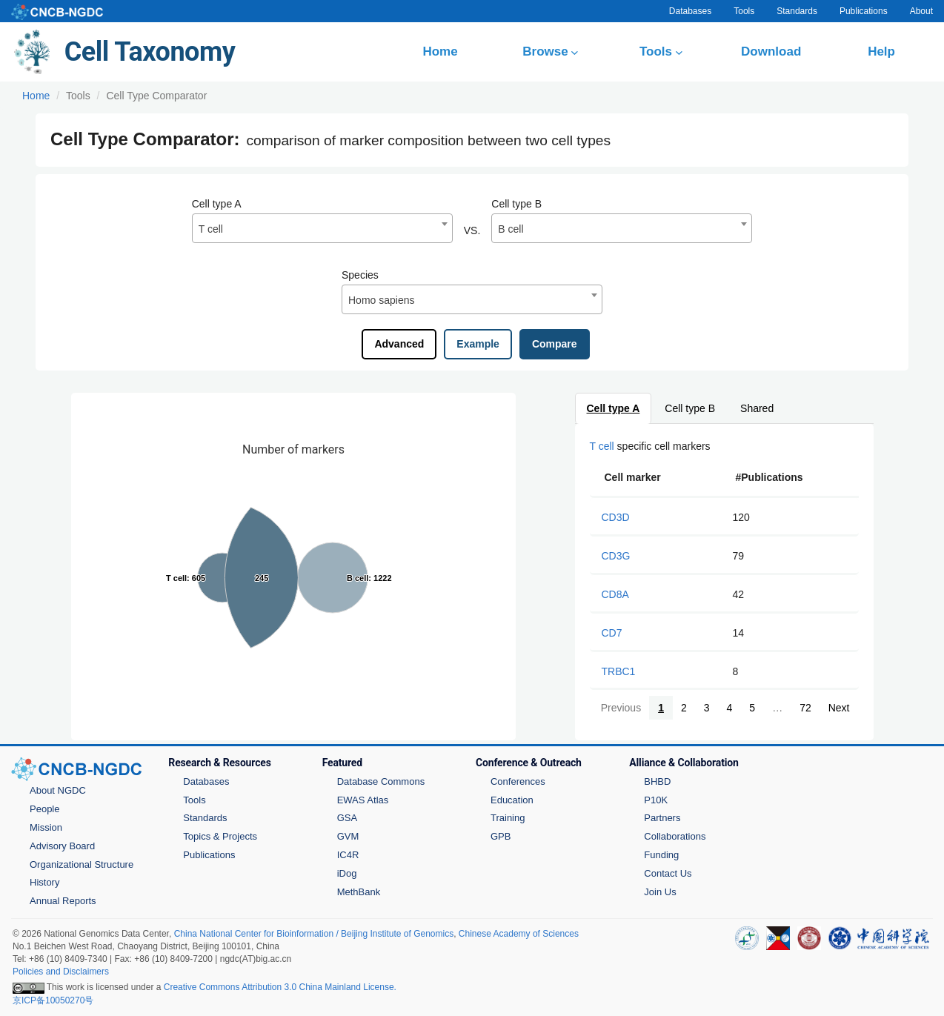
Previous (620, 708)
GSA (347, 817)
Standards (797, 11)
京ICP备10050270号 (53, 1000)
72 (805, 708)
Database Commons (381, 781)
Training (508, 817)
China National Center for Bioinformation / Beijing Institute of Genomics (314, 934)
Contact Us (667, 873)
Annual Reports (63, 900)
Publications (864, 11)
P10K (656, 800)
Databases (690, 11)
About (921, 11)
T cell (602, 446)
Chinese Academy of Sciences (519, 934)
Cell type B (516, 204)
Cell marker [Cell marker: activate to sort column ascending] (633, 477)
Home (36, 96)
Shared (757, 408)
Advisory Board (62, 845)
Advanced (399, 344)
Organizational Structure (81, 864)
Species (360, 275)
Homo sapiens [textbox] (381, 300)
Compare (554, 344)
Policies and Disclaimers (61, 971)
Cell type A (217, 204)
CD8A (615, 594)
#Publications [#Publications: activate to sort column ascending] (769, 477)
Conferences (518, 781)
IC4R (348, 854)
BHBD (657, 781)
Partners (662, 817)
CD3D (616, 517)
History (44, 882)
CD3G (616, 556)
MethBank (359, 891)
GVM (348, 836)
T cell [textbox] (211, 229)
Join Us (660, 891)
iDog (347, 873)
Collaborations (674, 836)
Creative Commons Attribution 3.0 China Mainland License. (280, 987)
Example (477, 344)
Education (512, 800)
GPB (501, 836)
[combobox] (322, 228)
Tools (744, 11)
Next (838, 708)
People (44, 808)
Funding (661, 854)
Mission (46, 827)
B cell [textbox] (510, 229)
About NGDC (58, 790)
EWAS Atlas (363, 800)
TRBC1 (619, 671)
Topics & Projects (220, 836)
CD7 (612, 633)
